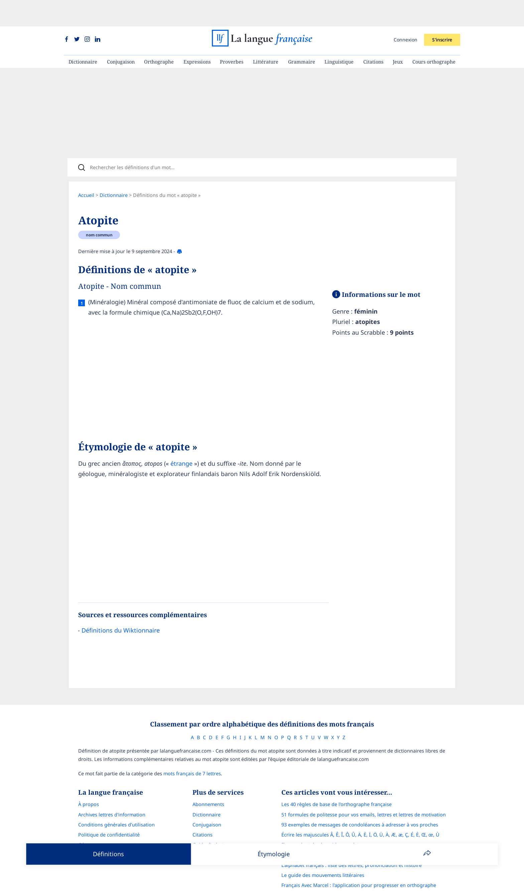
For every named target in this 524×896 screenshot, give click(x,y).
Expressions (197, 35)
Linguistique (339, 35)
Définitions (108, 854)
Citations (373, 35)
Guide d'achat (207, 825)
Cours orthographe (433, 35)
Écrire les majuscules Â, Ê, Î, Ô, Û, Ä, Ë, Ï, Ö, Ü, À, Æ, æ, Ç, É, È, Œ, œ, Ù (360, 815)
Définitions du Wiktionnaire (121, 608)
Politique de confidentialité (109, 815)
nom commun (99, 213)
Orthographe (159, 35)
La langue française (253, 887)
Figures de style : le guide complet (320, 825)
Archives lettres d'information (111, 795)
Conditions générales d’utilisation (116, 805)
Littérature (265, 35)
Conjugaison (121, 35)
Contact (87, 835)
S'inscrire (442, 13)
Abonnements (208, 785)
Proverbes (231, 35)
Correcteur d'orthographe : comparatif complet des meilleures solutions (363, 835)
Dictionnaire (83, 35)
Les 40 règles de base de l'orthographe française (336, 785)
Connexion (405, 13)
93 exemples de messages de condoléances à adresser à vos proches (359, 805)
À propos (88, 785)
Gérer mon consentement (107, 825)
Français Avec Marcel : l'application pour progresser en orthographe (358, 866)
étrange (181, 442)
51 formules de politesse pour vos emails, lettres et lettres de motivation (363, 795)
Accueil (86, 173)
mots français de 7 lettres (192, 754)
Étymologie (274, 854)
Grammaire (301, 35)
